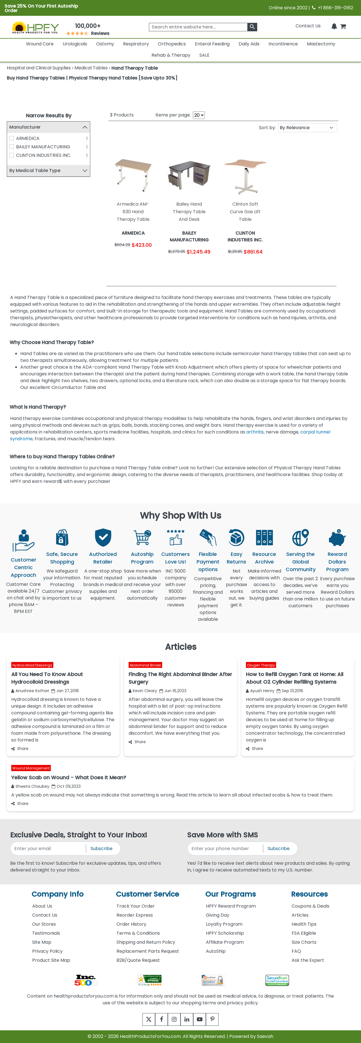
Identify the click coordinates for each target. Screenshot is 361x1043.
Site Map (41, 942)
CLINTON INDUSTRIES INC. (43, 155)
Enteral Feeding (212, 44)
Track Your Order (135, 906)
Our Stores (44, 924)
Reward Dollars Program (337, 562)
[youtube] (203, 1019)
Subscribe (102, 848)
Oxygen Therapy (261, 665)
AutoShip (216, 951)
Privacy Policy (47, 951)
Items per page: (173, 115)
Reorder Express (134, 915)
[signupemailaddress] (48, 848)
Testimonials (46, 933)
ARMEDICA (27, 138)
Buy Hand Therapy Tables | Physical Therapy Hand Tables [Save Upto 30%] (92, 78)
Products (122, 115)
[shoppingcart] (343, 26)
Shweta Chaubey (30, 786)
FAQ (296, 951)
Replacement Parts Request (147, 951)
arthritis (255, 432)
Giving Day (217, 915)
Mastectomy (321, 44)
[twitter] (141, 1019)
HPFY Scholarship (225, 933)
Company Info (57, 894)
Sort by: (267, 127)
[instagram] (172, 1019)
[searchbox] (203, 27)
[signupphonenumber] (225, 848)
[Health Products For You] (35, 27)
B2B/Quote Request (138, 960)
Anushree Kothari (30, 691)
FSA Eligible (304, 933)
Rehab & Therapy (170, 55)
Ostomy (105, 44)
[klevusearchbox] (252, 27)
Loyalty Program (224, 924)
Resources (309, 894)
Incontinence (283, 44)
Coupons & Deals (310, 906)
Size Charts (304, 942)
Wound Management (31, 768)
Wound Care (40, 44)
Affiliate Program (225, 942)
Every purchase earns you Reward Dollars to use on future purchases (337, 595)
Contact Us (308, 26)
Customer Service (147, 894)
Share (19, 748)
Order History (131, 924)
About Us (42, 906)
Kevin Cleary (143, 691)
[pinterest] (219, 1019)
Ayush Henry (260, 691)
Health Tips (304, 924)
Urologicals (75, 44)
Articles (300, 915)
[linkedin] (188, 1019)
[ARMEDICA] (11, 138)
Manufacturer (25, 127)
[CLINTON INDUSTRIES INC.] (11, 155)
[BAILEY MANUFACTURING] (11, 146)
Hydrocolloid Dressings (32, 665)
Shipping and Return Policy (145, 942)
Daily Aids (249, 44)
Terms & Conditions (138, 933)
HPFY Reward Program (231, 906)
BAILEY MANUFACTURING (43, 147)
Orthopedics (172, 44)
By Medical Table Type (34, 170)
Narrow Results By (48, 115)
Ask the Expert (308, 960)
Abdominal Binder (145, 665)
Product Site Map (51, 960)
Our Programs (230, 894)
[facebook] (157, 1019)
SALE (204, 55)
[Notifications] (334, 26)
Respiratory (136, 44)
